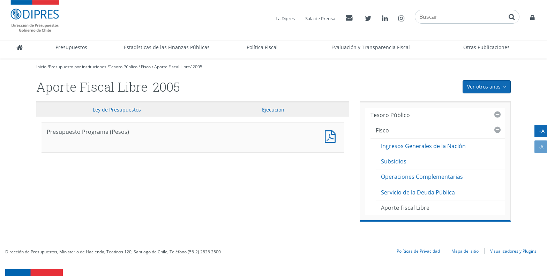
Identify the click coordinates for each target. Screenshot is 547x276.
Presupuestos (71, 47)
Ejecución (273, 109)
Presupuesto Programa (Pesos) (332, 136)
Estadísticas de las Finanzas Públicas (167, 47)
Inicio (41, 67)
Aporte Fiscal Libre (172, 67)
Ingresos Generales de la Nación (423, 146)
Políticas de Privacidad (418, 251)
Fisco (146, 67)
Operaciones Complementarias (422, 177)
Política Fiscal (262, 47)
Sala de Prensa (320, 18)
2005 (197, 67)
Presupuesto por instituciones (77, 67)
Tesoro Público (123, 67)
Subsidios (393, 161)
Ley (117, 109)
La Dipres (285, 18)
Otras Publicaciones (486, 47)
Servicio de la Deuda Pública (418, 192)
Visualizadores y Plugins (513, 251)
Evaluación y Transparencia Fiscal (370, 47)
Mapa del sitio (465, 251)
